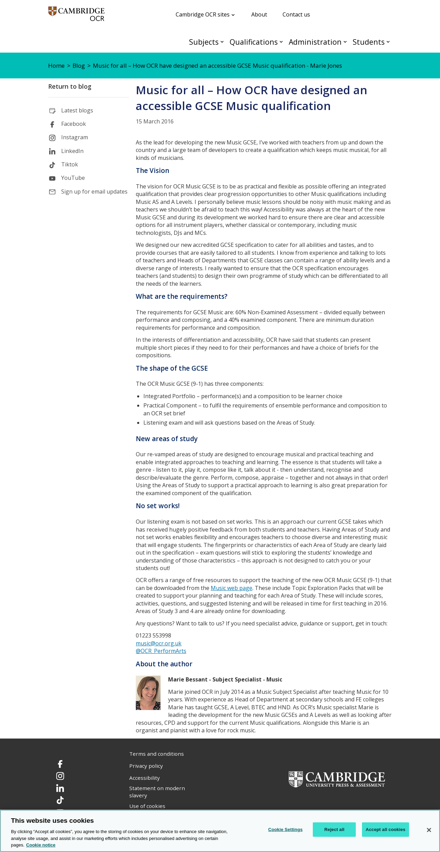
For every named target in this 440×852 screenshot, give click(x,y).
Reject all (334, 829)
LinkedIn (72, 151)
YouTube (73, 178)
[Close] (429, 830)
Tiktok (69, 164)
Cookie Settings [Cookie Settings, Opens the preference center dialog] (285, 829)
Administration (315, 42)
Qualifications (254, 42)
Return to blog (69, 86)
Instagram (74, 137)
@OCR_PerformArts (161, 651)
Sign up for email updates (94, 191)
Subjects (204, 42)
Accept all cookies (386, 829)
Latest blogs (77, 110)
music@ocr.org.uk (159, 643)
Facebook (73, 124)
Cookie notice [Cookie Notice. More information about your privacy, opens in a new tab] (40, 845)
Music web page (231, 588)
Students (369, 42)
